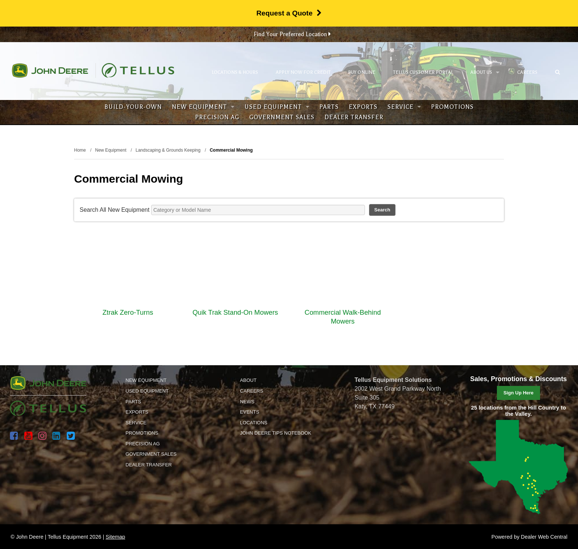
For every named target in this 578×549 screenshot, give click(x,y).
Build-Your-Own (133, 107)
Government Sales (281, 117)
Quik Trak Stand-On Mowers (235, 312)
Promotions (452, 107)
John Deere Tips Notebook (275, 433)
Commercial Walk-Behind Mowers (342, 316)
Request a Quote (288, 13)
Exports (363, 107)
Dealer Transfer (353, 117)
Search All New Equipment (114, 210)
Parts (329, 107)
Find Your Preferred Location (292, 34)
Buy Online (361, 72)
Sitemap (115, 537)
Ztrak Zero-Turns (127, 312)
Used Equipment (276, 107)
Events (249, 412)
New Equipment (203, 107)
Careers (527, 72)
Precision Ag (217, 117)
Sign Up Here (519, 393)
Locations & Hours (235, 72)
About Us (484, 72)
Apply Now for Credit (303, 72)
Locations (253, 422)
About (248, 380)
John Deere (50, 70)
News (247, 401)
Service (404, 107)
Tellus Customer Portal (423, 72)
